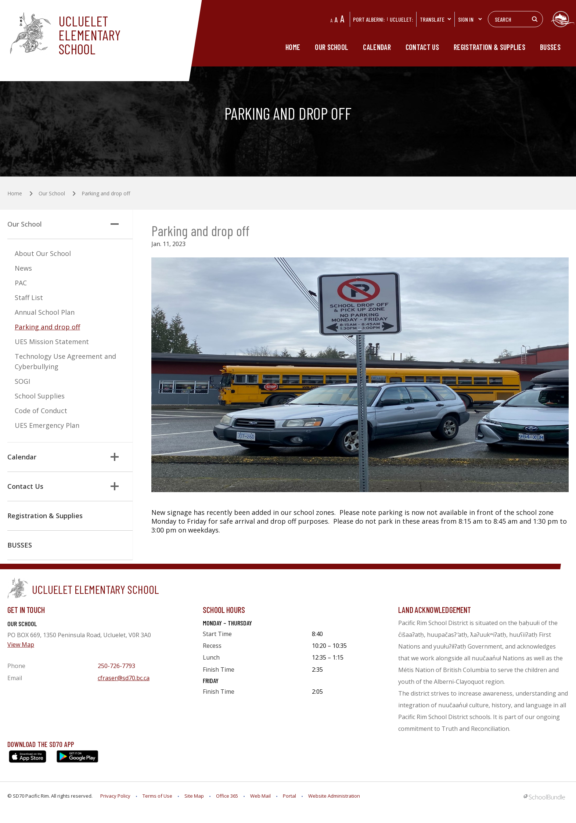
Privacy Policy (115, 796)
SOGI (22, 381)
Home (292, 47)
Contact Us (422, 47)
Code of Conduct (41, 410)
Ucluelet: (401, 19)
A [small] (331, 20)
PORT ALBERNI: (369, 19)
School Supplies (40, 395)
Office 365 (227, 796)
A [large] (342, 18)
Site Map (194, 796)
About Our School (43, 253)
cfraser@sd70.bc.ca (124, 678)
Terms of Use (157, 796)
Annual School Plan (45, 312)
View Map (20, 644)
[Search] (515, 19)
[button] (115, 224)
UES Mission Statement (52, 341)
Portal (289, 796)
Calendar (376, 47)
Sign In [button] (470, 19)
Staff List (29, 297)
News (23, 268)
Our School (331, 47)
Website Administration (334, 796)
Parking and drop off (47, 326)
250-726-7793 (116, 666)
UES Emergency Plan (47, 425)
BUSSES (550, 47)
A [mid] (336, 19)
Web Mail (260, 796)
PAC (21, 282)
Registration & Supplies (489, 47)
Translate (435, 19)
